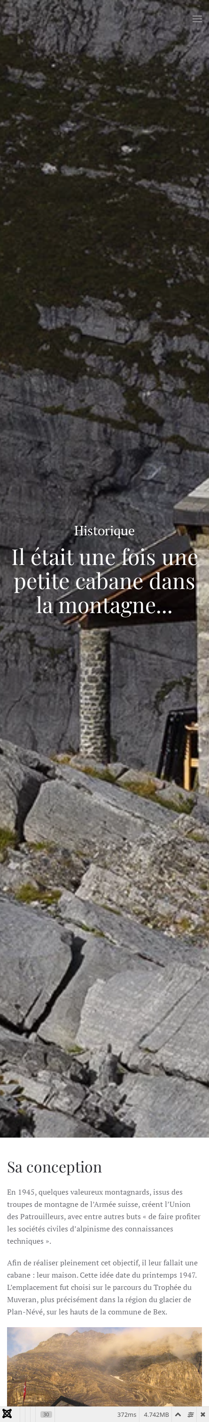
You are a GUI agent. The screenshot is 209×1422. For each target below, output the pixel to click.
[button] (197, 19)
